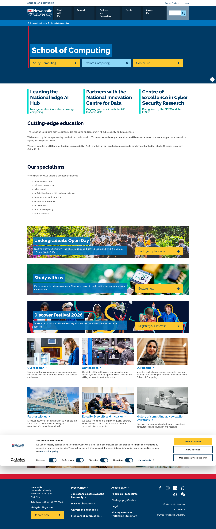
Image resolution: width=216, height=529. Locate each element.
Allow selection (192, 513)
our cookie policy (49, 514)
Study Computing (44, 63)
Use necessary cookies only (193, 521)
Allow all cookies (193, 505)
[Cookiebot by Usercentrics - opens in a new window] (18, 524)
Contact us (143, 63)
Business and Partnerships (120, 13)
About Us (63, 13)
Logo (40, 13)
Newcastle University (38, 23)
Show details (144, 523)
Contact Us (156, 13)
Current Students (172, 3)
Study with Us (79, 13)
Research (97, 13)
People (142, 13)
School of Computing (40, 3)
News (186, 3)
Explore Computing (97, 63)
